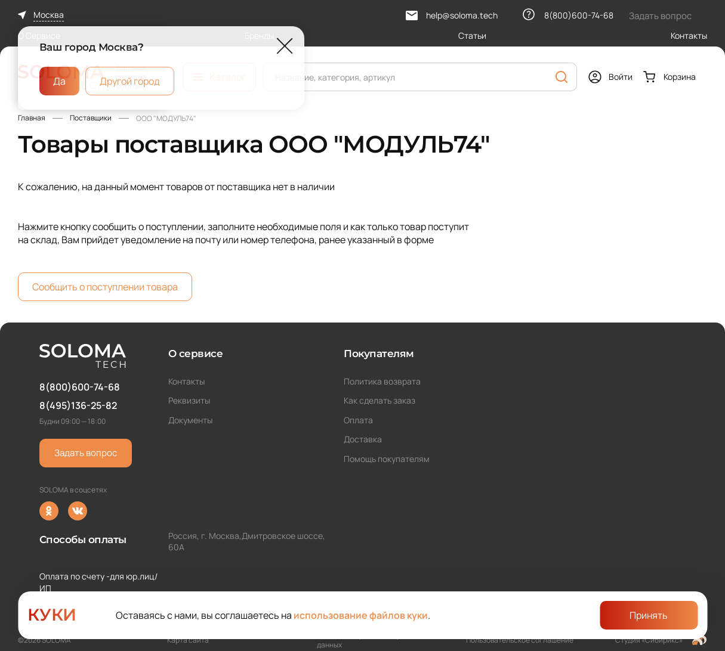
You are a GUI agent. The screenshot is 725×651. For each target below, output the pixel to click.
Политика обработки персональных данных (377, 640)
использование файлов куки (361, 615)
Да (59, 80)
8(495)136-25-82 (78, 405)
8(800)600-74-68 (79, 386)
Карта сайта (188, 640)
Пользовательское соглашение (519, 640)
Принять (649, 615)
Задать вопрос (85, 453)
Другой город (130, 80)
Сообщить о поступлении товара (105, 286)
